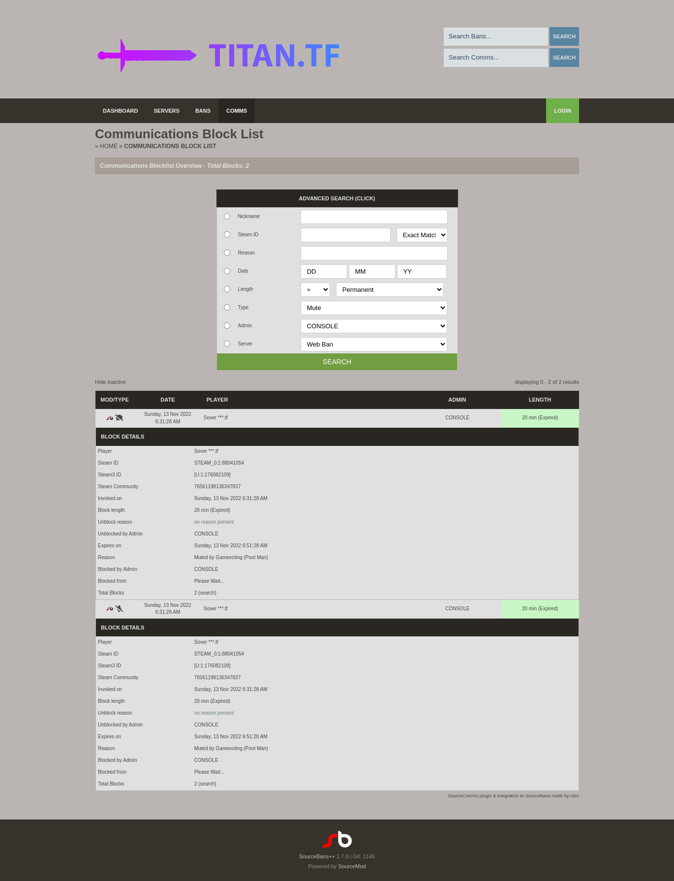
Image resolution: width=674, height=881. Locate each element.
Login (562, 111)
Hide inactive (110, 382)
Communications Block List (170, 146)
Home (109, 146)
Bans (203, 111)
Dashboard (120, 111)
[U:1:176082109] (212, 474)
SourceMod (352, 866)
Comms (236, 111)
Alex (574, 795)
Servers (167, 111)
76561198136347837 (217, 486)
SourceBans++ (317, 856)
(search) (207, 593)
